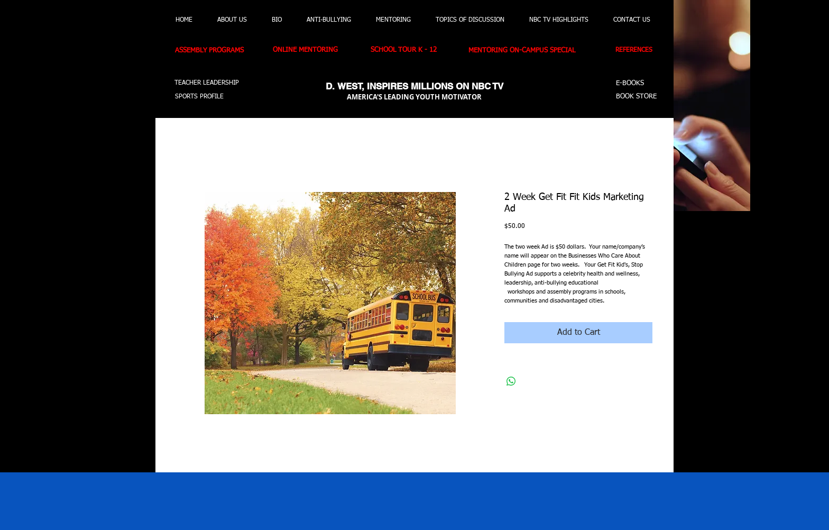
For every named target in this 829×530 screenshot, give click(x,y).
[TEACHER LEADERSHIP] (206, 83)
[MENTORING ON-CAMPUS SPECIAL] (530, 50)
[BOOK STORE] (638, 97)
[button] (112, 90)
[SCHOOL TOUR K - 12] (409, 50)
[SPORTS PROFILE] (204, 97)
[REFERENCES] (637, 51)
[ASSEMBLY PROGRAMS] (215, 51)
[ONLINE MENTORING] (311, 50)
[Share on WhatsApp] (511, 381)
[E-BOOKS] (632, 84)
